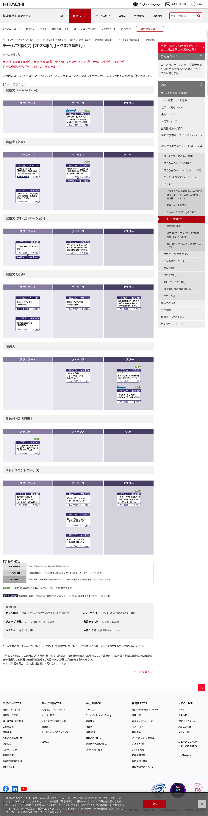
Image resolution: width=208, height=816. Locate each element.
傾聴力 (118, 61)
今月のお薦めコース (171, 107)
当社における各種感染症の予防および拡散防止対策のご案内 (180, 47)
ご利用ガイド (169, 56)
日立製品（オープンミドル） (178, 163)
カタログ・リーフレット (172, 324)
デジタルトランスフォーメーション (181, 177)
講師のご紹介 (168, 303)
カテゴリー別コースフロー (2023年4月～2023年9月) (92, 40)
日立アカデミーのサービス (28, 40)
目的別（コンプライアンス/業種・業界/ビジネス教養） (183, 234)
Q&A (163, 84)
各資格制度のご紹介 (172, 128)
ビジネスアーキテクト (175, 261)
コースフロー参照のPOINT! (178, 156)
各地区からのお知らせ (173, 317)
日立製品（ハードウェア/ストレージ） (183, 170)
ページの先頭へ (142, 671)
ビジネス (168, 184)
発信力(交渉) (100, 61)
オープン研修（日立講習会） (54, 40)
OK (155, 803)
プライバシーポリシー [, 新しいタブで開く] (80, 812)
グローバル (170, 296)
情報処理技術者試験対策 (177, 289)
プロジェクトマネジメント (177, 254)
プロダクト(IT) (171, 275)
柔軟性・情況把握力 (14, 66)
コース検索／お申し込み (174, 100)
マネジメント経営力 (177, 205)
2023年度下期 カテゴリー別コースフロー (181, 137)
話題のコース (168, 114)
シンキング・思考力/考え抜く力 (183, 212)
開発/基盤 (169, 268)
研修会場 (166, 310)
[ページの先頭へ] (201, 687)
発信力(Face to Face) (15, 61)
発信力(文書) (41, 61)
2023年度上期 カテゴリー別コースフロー (181, 147)
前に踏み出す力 (175, 226)
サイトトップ (8, 40)
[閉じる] (202, 804)
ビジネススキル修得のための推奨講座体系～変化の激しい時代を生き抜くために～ (184, 194)
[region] (104, 804)
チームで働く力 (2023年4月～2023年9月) (44, 45)
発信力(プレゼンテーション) (71, 61)
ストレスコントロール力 (45, 66)
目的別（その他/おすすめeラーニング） (184, 245)
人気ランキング (169, 121)
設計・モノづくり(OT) (174, 282)
